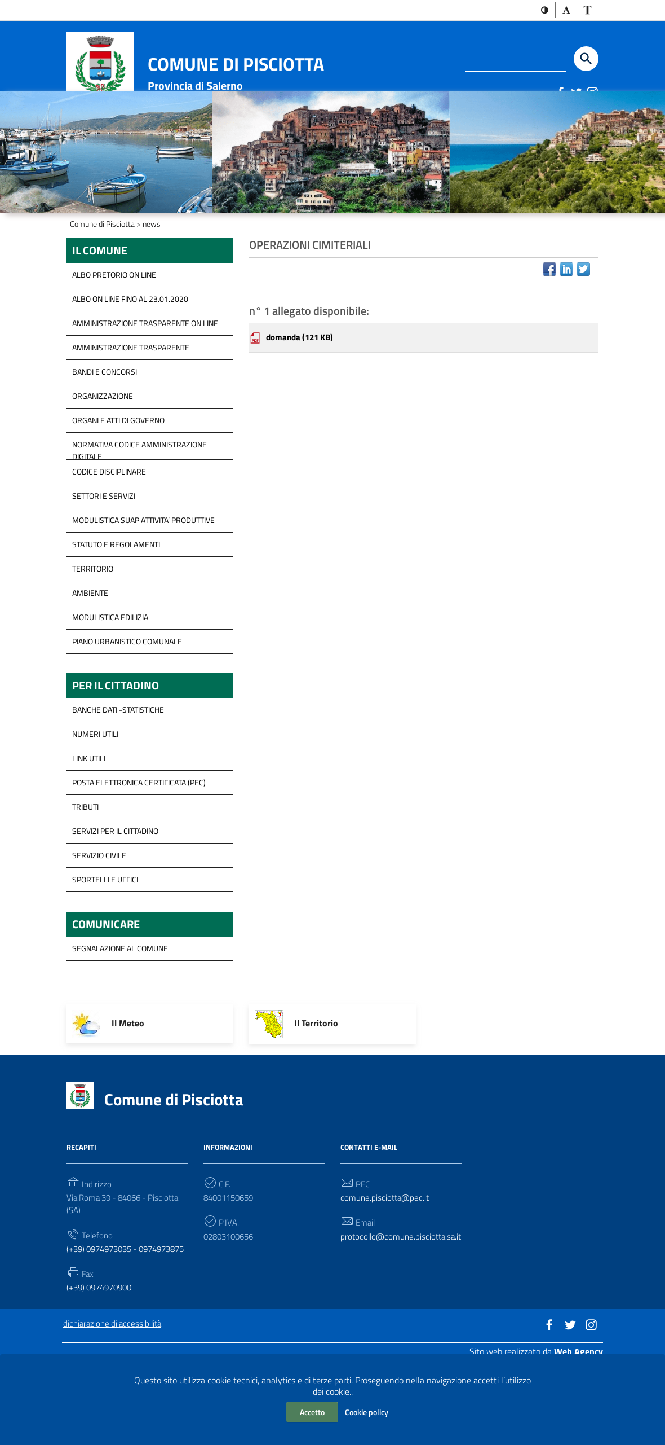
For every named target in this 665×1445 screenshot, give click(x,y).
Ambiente (90, 652)
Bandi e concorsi (104, 431)
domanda (302, 399)
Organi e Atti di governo (118, 479)
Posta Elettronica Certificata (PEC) (139, 844)
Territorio (92, 628)
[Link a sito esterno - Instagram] (591, 93)
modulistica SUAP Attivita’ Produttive (143, 579)
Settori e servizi (103, 555)
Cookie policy (366, 1412)
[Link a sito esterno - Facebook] (560, 93)
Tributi (85, 868)
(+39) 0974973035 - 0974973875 (105, 1322)
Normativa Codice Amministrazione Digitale (139, 507)
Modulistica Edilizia (110, 676)
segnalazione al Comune (120, 1011)
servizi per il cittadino (115, 892)
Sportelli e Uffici (105, 941)
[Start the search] (586, 59)
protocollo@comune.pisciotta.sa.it (401, 1308)
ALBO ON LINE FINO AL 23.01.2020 (130, 358)
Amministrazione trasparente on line (145, 382)
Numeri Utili (95, 795)
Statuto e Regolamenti (116, 603)
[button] (544, 10)
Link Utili (88, 819)
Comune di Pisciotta (236, 64)
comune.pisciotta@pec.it (386, 1261)
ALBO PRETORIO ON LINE (114, 334)
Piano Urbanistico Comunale (127, 700)
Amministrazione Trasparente (130, 406)
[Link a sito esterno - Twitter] (576, 93)
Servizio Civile (99, 917)
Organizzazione (102, 455)
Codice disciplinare (109, 531)
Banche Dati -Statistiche (118, 771)
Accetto (312, 1412)
